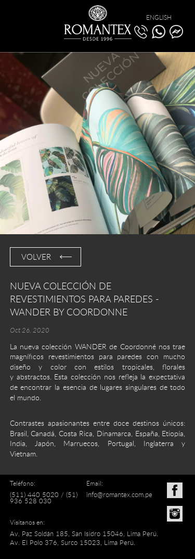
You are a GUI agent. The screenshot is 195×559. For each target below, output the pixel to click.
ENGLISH (159, 17)
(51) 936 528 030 (43, 498)
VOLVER (36, 256)
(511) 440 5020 (34, 494)
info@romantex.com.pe (119, 494)
